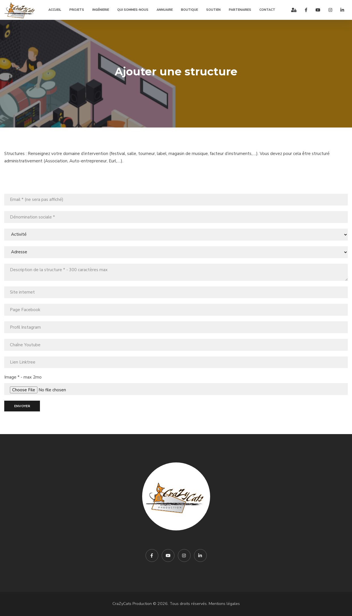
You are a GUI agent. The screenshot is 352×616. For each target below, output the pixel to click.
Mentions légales (224, 603)
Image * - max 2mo (23, 377)
